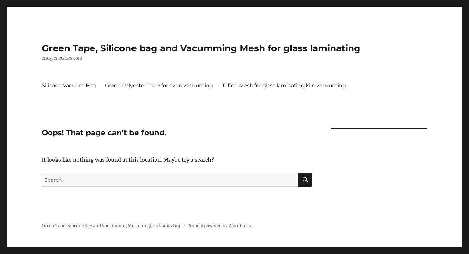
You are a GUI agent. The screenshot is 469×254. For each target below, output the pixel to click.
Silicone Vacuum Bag (69, 86)
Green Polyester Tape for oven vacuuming (159, 86)
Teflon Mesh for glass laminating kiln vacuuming (284, 86)
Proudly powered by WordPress (219, 226)
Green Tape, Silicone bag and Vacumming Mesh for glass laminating (201, 48)
